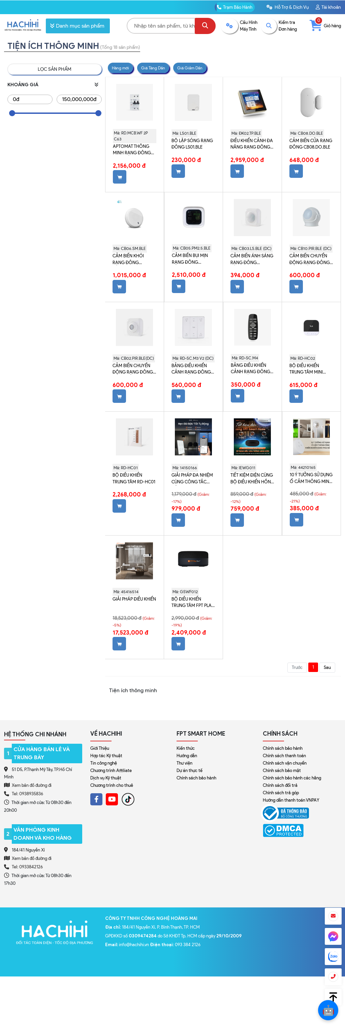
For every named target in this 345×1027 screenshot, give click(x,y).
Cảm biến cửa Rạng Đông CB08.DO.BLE (310, 144)
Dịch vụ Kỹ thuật (105, 777)
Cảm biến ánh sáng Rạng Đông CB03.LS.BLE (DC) (251, 259)
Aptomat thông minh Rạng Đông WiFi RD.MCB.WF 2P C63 (132, 150)
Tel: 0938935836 (27, 793)
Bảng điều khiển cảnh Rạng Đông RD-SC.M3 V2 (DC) (191, 369)
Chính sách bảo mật (282, 770)
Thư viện (184, 763)
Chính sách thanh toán (284, 755)
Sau (327, 667)
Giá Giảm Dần (189, 67)
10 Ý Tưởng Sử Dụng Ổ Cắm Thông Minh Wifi (311, 478)
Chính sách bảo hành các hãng (292, 777)
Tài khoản (328, 7)
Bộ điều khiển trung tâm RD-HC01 (134, 478)
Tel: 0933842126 (27, 866)
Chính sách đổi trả (280, 785)
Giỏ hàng (325, 26)
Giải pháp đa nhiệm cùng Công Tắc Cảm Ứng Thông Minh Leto (192, 479)
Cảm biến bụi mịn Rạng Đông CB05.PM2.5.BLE (190, 259)
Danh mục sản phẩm (77, 26)
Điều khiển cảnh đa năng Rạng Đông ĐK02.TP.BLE (251, 144)
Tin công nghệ (103, 763)
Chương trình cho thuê (111, 785)
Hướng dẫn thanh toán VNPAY (291, 800)
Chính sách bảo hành (196, 777)
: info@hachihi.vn (127, 944)
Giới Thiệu (99, 748)
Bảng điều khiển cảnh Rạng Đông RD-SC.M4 (250, 369)
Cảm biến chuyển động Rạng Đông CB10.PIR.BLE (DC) (309, 259)
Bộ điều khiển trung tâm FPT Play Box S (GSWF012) (192, 603)
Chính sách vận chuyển (285, 763)
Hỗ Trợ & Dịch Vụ (287, 7)
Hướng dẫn (187, 755)
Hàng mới (120, 67)
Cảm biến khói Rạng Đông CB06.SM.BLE (128, 259)
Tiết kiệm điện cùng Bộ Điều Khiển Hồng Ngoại (252, 479)
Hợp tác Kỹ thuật (106, 755)
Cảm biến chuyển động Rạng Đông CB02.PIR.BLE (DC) (133, 369)
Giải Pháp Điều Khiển (134, 599)
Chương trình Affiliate (111, 770)
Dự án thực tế (189, 770)
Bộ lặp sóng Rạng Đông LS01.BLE (192, 144)
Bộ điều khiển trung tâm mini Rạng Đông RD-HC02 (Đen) (306, 369)
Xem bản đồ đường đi (28, 785)
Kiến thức (186, 748)
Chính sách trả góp (281, 792)
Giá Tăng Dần (153, 67)
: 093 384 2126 (175, 944)
